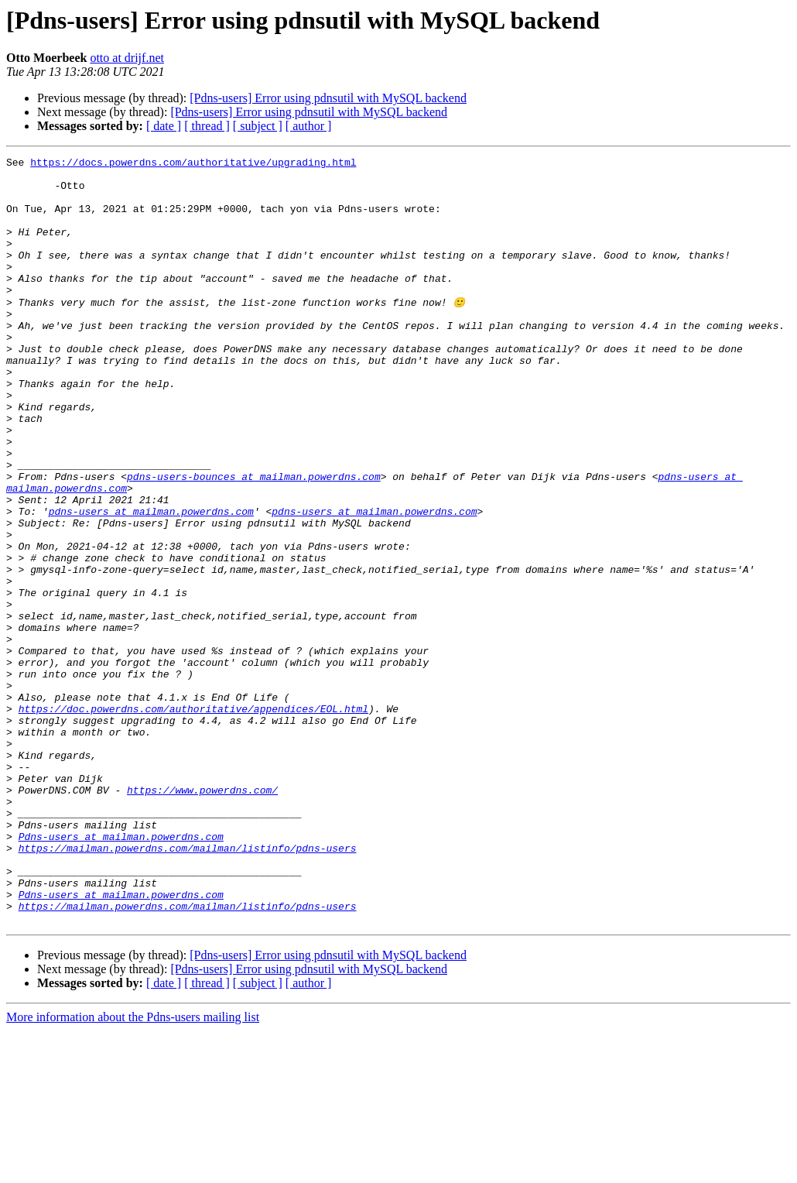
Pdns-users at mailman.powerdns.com (121, 972)
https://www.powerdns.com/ (202, 917)
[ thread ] (207, 125)
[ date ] (163, 125)
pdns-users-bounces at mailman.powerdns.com (254, 540)
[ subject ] (257, 125)
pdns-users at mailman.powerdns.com (151, 582)
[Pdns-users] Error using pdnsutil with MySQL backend (328, 98)
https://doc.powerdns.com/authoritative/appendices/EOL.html (193, 819)
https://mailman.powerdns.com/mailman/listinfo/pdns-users (188, 986)
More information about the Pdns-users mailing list (132, 1169)
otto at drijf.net (127, 57)
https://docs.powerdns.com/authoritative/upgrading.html (193, 164)
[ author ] (309, 125)
